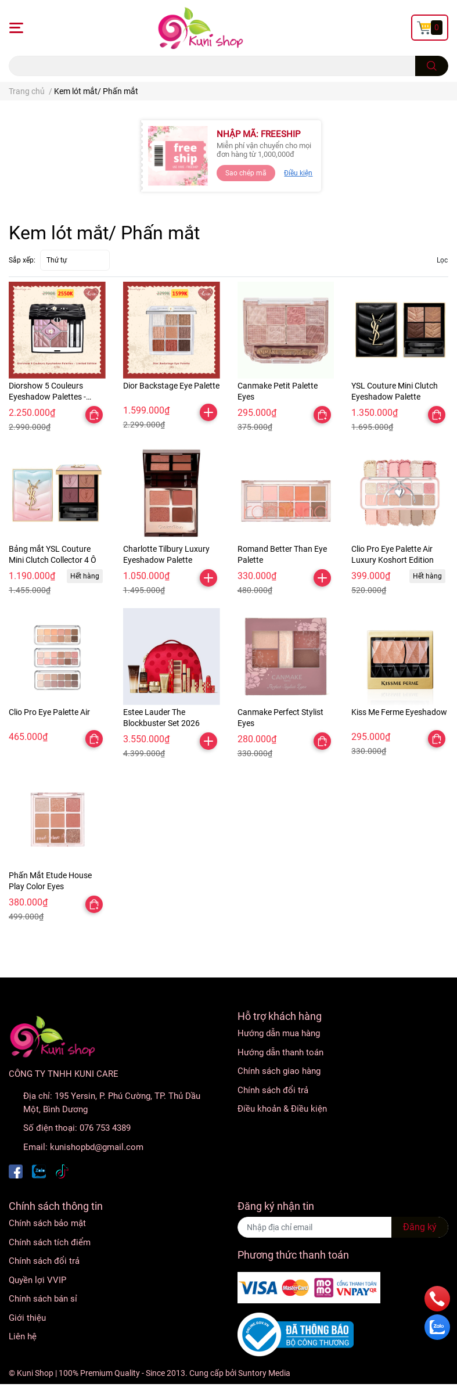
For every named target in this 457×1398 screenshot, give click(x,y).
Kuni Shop (35, 1373)
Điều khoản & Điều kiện (282, 1109)
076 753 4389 (105, 1128)
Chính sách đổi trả (273, 1090)
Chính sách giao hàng (279, 1071)
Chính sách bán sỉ (43, 1298)
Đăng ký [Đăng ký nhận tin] (420, 1226)
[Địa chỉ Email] (343, 1227)
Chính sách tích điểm (50, 1242)
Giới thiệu (27, 1318)
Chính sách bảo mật (47, 1223)
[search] (431, 66)
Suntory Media (264, 1373)
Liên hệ (23, 1336)
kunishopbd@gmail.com (96, 1147)
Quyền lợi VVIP (37, 1280)
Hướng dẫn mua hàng (279, 1033)
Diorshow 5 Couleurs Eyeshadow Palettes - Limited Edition (47, 397)
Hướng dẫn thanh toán (280, 1052)
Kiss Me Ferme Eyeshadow (399, 712)
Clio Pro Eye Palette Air (49, 712)
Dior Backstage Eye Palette (171, 385)
